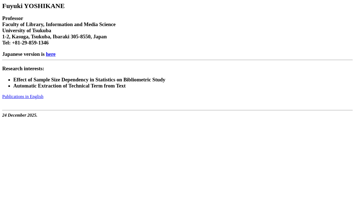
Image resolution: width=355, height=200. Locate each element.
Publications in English (22, 96)
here (50, 54)
